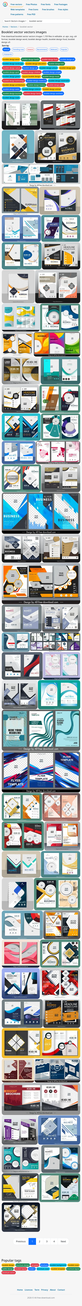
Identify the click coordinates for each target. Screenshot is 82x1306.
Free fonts (45, 4)
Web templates (18, 9)
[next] (63, 1241)
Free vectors (16, 4)
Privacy (44, 1289)
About (53, 1289)
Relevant (54, 49)
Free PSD (31, 14)
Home (5, 26)
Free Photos (31, 4)
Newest (30, 49)
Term (37, 1289)
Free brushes (48, 9)
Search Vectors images (14, 21)
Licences (29, 1289)
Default (6, 49)
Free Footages (60, 4)
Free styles (63, 9)
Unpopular (7, 54)
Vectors (13, 26)
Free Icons (33, 9)
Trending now (18, 49)
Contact (61, 1289)
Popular (64, 49)
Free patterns (17, 14)
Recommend (42, 49)
